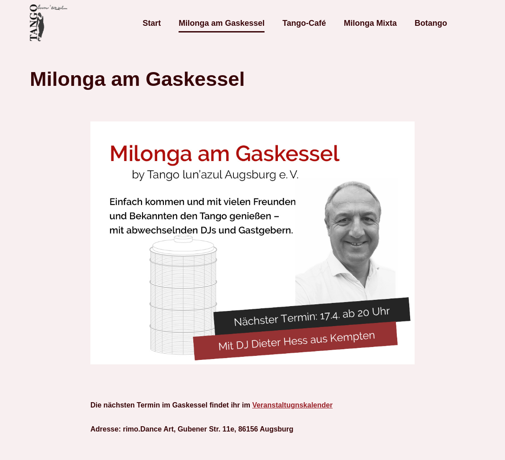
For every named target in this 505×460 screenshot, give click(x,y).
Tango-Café (304, 23)
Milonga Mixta (370, 23)
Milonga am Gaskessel (222, 23)
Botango (431, 23)
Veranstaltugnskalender (292, 405)
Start (152, 23)
